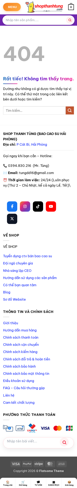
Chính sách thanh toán (20, 337)
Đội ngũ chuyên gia (18, 263)
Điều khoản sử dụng (18, 381)
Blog (6, 292)
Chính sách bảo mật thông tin (26, 373)
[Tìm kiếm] (70, 20)
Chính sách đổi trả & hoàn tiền (26, 359)
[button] (12, 7)
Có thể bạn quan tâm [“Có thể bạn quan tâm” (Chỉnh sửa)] (19, 285)
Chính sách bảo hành (19, 366)
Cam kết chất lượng (18, 402)
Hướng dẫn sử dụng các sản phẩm (30, 278)
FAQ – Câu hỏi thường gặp (24, 388)
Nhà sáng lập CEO (17, 271)
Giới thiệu (10, 323)
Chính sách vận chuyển (21, 345)
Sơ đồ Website (14, 299)
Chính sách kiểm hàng (20, 352)
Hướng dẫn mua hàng (20, 330)
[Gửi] (70, 110)
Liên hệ (8, 395)
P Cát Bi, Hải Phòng (32, 144)
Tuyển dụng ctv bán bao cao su (27, 256)
